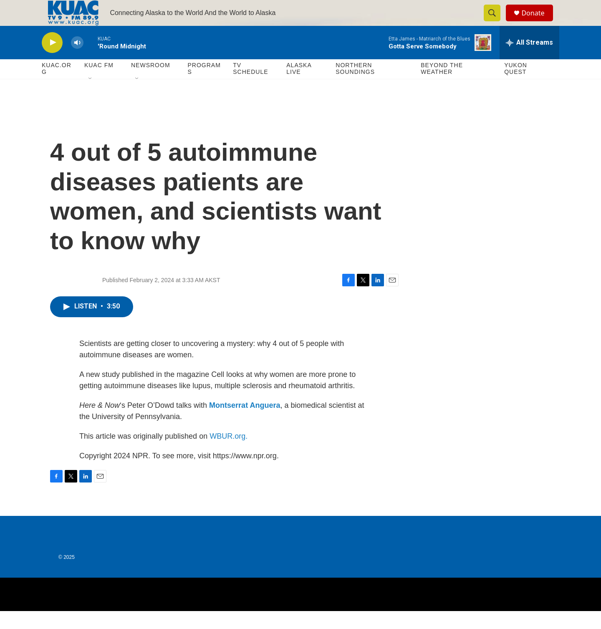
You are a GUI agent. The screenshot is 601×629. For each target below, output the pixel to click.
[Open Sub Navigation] (90, 96)
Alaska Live (298, 86)
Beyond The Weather (442, 86)
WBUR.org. (228, 454)
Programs (203, 86)
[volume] (77, 60)
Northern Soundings (355, 86)
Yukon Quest (515, 86)
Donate (538, 22)
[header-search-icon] (495, 22)
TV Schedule (250, 86)
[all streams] (529, 60)
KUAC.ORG (56, 86)
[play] (52, 61)
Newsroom (150, 83)
